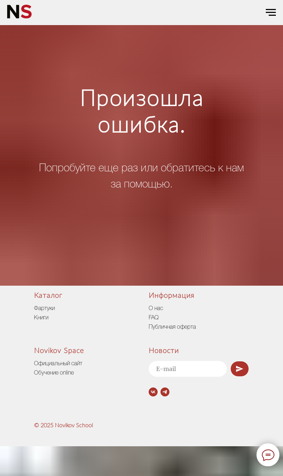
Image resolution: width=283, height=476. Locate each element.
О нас (156, 308)
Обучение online (54, 373)
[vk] (153, 391)
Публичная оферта (172, 327)
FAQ (154, 317)
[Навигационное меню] (271, 12)
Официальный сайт (58, 363)
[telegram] (164, 391)
